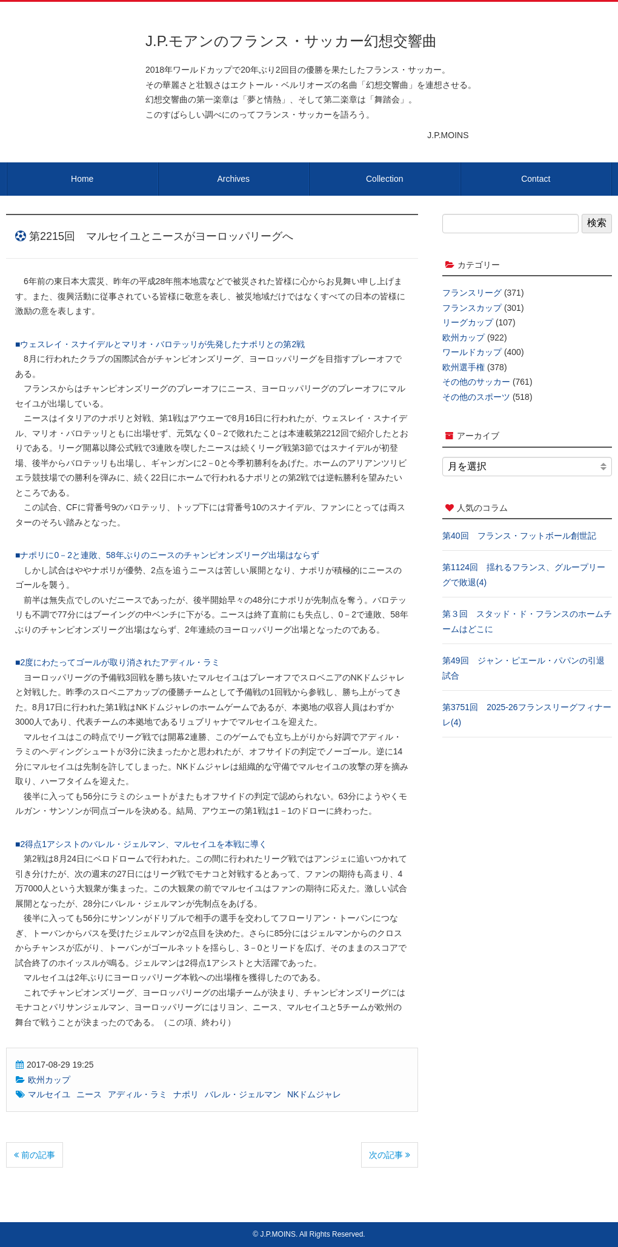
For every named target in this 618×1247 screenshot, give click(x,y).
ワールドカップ (472, 352)
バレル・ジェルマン (243, 1094)
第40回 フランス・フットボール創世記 (519, 535)
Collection (384, 179)
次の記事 (389, 1155)
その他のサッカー (476, 382)
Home (82, 179)
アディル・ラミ (137, 1094)
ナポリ (186, 1094)
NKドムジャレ (314, 1094)
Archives (233, 179)
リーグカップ (467, 322)
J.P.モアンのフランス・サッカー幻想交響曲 (291, 41)
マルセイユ (49, 1094)
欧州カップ (49, 1080)
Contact (535, 179)
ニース (89, 1094)
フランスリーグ (472, 293)
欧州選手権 (463, 367)
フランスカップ (472, 308)
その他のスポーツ (476, 397)
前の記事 (34, 1155)
